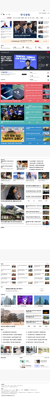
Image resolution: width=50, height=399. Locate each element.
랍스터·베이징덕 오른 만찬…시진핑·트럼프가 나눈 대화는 (39, 270)
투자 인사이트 (2, 55)
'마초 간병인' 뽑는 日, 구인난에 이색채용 (6, 270)
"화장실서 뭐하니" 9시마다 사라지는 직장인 (7, 162)
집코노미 (26, 17)
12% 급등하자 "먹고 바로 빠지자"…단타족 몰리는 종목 (36, 332)
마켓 (45, 100)
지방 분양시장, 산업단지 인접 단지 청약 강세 (33, 133)
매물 (37, 143)
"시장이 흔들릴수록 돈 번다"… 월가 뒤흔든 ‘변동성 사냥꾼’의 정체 (41, 65)
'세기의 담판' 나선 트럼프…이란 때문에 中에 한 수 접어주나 (34, 113)
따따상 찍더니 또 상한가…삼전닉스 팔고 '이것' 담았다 (36, 337)
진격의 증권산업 (38, 306)
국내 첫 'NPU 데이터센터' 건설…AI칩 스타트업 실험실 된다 (6, 37)
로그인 (48, 13)
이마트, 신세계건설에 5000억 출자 (22, 277)
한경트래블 (2, 309)
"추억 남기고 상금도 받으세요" (31, 138)
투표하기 (42, 288)
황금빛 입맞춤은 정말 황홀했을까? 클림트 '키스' (33, 185)
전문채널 (37, 17)
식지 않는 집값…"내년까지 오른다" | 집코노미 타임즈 (11, 143)
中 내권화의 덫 (40, 48)
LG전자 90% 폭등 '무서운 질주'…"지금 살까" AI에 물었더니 (12, 334)
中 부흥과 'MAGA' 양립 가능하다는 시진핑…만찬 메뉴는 (6, 278)
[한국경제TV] (4, 14)
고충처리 (9, 385)
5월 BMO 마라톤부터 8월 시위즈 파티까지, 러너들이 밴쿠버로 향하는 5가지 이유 (34, 322)
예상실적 (30, 122)
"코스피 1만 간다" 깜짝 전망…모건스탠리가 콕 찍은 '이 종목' (37, 339)
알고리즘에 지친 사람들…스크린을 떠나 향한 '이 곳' (33, 222)
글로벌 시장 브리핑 (40, 63)
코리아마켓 (19, 17)
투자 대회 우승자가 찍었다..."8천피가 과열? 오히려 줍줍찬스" (6, 59)
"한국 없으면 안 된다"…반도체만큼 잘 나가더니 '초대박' (37, 334)
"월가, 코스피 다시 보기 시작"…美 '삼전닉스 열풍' (11, 101)
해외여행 (40, 326)
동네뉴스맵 (30, 143)
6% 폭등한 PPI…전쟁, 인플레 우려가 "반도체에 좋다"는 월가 (34, 107)
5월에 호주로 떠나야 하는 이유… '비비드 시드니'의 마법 (34, 206)
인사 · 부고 (46, 357)
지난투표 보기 (41, 290)
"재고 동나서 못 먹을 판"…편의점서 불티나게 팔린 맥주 (39, 274)
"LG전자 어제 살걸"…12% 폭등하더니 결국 (36, 163)
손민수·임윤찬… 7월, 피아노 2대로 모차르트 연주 (34, 196)
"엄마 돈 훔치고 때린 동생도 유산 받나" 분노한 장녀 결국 (18, 354)
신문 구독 (40, 13)
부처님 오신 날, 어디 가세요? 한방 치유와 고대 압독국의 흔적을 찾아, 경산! (33, 316)
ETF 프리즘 (39, 55)
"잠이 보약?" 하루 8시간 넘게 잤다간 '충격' (7, 167)
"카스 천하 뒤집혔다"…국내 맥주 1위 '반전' (36, 161)
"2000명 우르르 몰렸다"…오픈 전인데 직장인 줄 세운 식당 (22, 274)
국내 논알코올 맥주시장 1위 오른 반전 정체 (9, 332)
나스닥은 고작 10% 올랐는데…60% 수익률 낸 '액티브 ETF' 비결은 (41, 57)
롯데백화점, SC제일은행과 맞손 (5, 265)
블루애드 (15, 385)
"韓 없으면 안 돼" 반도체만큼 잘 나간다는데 (36, 167)
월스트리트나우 (29, 105)
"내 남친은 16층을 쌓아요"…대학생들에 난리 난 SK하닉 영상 (31, 180)
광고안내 (12, 385)
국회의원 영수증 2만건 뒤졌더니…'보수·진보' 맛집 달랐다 (38, 278)
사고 (48, 357)
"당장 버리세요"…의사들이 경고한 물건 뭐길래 (36, 165)
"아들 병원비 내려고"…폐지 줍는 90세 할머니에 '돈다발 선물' (6, 180)
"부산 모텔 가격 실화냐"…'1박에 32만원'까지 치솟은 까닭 (22, 270)
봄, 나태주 (39, 353)
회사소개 (2, 385)
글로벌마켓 (22, 17)
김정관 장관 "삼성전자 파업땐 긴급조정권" (22, 35)
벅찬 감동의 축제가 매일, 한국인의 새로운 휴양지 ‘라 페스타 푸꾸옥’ (33, 311)
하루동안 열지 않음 (45, 41)
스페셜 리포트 (3, 294)
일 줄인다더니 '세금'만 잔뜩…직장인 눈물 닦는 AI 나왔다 (6, 282)
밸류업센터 (45, 143)
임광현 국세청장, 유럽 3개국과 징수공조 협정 (39, 282)
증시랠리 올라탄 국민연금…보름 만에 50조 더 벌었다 (34, 91)
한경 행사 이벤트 (3, 357)
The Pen (2, 345)
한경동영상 (2, 227)
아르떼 (2, 183)
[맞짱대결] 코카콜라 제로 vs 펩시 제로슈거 (14, 288)
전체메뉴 (42, 17)
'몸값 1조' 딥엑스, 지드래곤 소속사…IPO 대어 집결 (33, 96)
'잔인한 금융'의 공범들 (29, 48)
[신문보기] (1, 14)
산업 (16, 17)
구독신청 (5, 385)
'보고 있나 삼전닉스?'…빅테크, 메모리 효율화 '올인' (46, 36)
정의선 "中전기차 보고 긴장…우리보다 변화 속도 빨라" (6, 32)
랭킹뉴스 (2, 329)
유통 (30, 17)
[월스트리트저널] (6, 14)
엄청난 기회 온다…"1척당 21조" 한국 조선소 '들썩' (36, 342)
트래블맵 (29, 326)
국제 (28, 17)
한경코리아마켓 (3, 83)
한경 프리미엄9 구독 (44, 13)
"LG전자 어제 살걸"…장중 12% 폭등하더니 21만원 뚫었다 (12, 339)
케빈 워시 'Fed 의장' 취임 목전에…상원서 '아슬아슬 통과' (34, 118)
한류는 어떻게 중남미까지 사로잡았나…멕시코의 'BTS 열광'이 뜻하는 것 (6, 354)
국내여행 (34, 326)
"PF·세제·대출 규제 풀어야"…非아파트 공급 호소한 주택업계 (34, 128)
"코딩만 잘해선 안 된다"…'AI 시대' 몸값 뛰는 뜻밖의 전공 (6, 274)
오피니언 (33, 17)
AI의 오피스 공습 (21, 306)
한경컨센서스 (30, 100)
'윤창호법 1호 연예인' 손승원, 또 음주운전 (18, 180)
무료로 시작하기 (24, 74)
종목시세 (37, 122)
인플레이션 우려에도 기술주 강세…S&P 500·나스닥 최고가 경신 (12, 122)
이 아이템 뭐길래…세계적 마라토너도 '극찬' (36, 169)
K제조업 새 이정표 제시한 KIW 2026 (5, 48)
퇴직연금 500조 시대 (6, 306)
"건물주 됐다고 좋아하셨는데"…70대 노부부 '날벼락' (31, 354)
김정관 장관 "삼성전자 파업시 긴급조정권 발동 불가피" (39, 266)
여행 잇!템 (46, 326)
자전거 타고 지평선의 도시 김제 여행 (8, 326)
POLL (2, 286)
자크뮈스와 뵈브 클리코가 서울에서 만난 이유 (33, 216)
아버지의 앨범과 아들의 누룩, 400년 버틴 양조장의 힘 (11, 221)
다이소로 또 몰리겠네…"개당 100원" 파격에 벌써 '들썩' (12, 342)
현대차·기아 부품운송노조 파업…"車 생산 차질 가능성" (46, 32)
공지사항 (21, 357)
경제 (14, 17)
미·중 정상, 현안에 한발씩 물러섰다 (22, 266)
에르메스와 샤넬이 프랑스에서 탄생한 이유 (32, 211)
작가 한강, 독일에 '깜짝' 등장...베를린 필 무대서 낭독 (11, 201)
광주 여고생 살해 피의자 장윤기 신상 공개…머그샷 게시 (43, 180)
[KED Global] (9, 14)
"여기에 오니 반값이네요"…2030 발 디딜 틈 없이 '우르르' (12, 337)
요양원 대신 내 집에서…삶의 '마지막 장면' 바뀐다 (6, 34)
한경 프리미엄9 (9, 17)
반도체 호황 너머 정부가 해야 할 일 (17, 48)
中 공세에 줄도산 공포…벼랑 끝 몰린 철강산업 (46, 27)
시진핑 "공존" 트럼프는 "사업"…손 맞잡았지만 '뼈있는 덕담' (46, 23)
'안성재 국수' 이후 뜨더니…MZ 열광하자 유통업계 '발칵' (22, 169)
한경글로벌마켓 (3, 104)
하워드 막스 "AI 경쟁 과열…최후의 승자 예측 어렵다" (6, 29)
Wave (2, 204)
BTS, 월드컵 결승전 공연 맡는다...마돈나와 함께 (33, 191)
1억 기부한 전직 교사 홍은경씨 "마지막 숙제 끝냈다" (22, 282)
